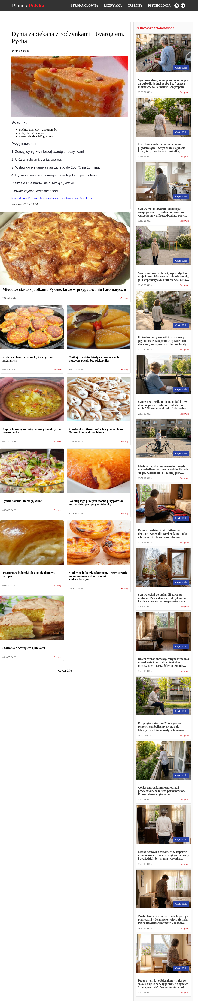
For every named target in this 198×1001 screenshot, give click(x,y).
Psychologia (159, 5)
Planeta (28, 5)
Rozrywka (113, 5)
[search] (183, 5)
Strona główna (84, 5)
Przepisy (135, 5)
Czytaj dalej (65, 670)
